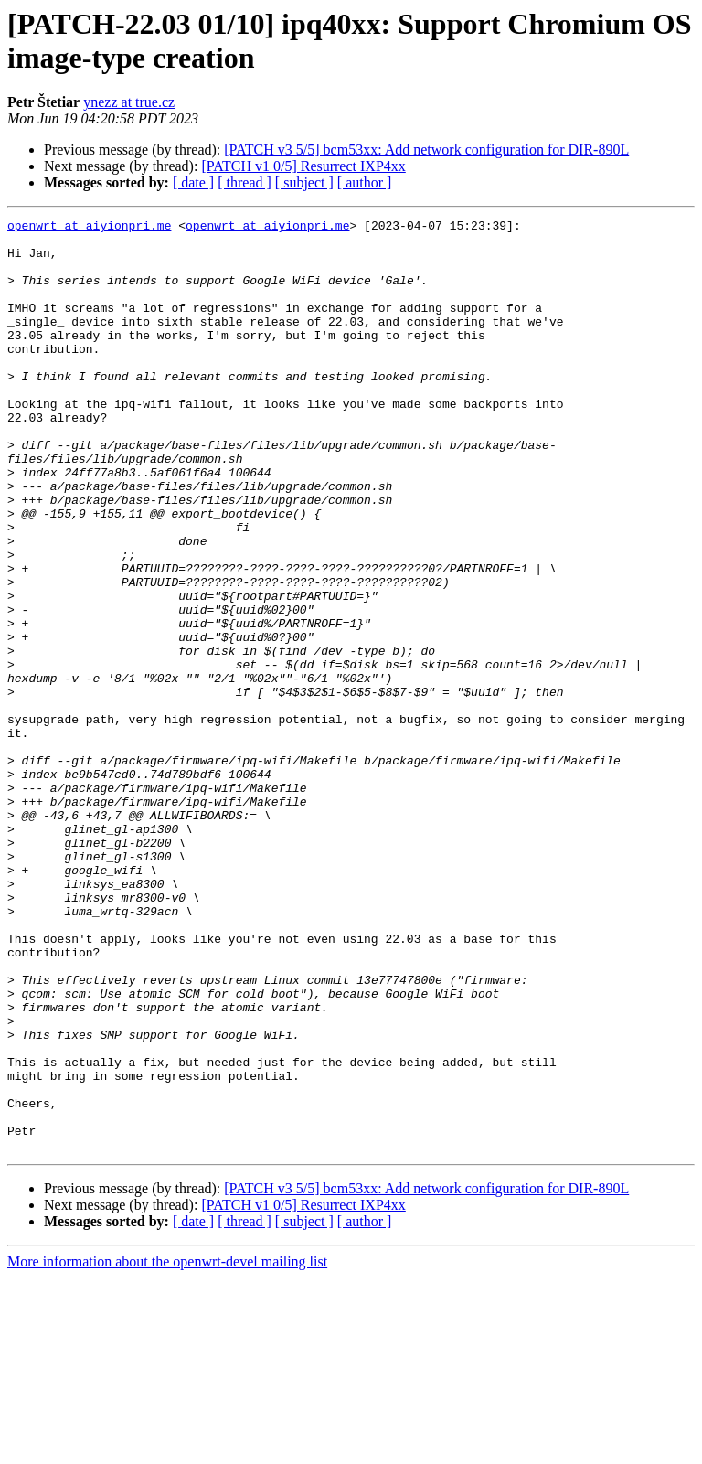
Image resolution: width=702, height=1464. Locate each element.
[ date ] (193, 182)
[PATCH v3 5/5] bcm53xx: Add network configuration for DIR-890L (426, 149)
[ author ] (364, 182)
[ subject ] (304, 182)
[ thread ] (244, 182)
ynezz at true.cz (129, 102)
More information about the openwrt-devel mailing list (167, 1448)
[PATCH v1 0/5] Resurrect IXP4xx (303, 166)
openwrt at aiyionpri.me (89, 227)
